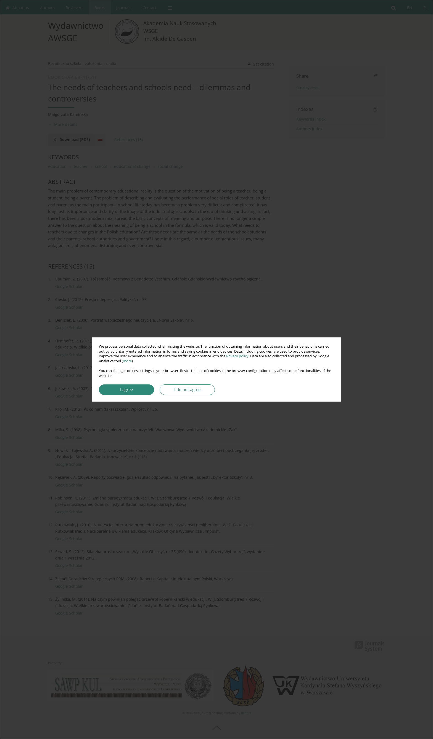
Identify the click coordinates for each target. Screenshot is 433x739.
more (127, 361)
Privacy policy (237, 356)
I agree (126, 389)
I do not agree (187, 389)
